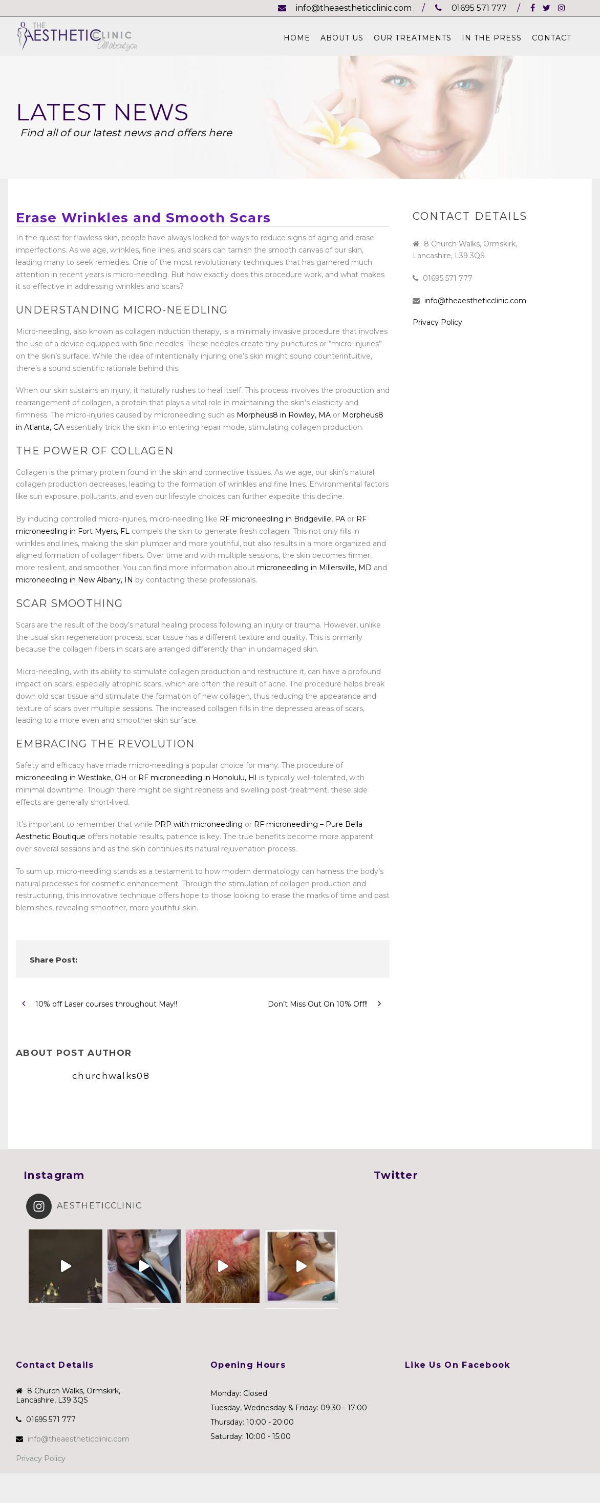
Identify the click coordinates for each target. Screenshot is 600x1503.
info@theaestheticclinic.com (345, 8)
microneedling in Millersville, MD (314, 567)
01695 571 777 (471, 8)
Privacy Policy (437, 322)
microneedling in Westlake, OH (71, 777)
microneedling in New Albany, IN (74, 579)
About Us (341, 38)
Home (297, 38)
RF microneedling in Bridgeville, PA (282, 519)
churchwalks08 (110, 1076)
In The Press (492, 38)
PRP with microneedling (199, 824)
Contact (551, 38)
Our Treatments (413, 38)
